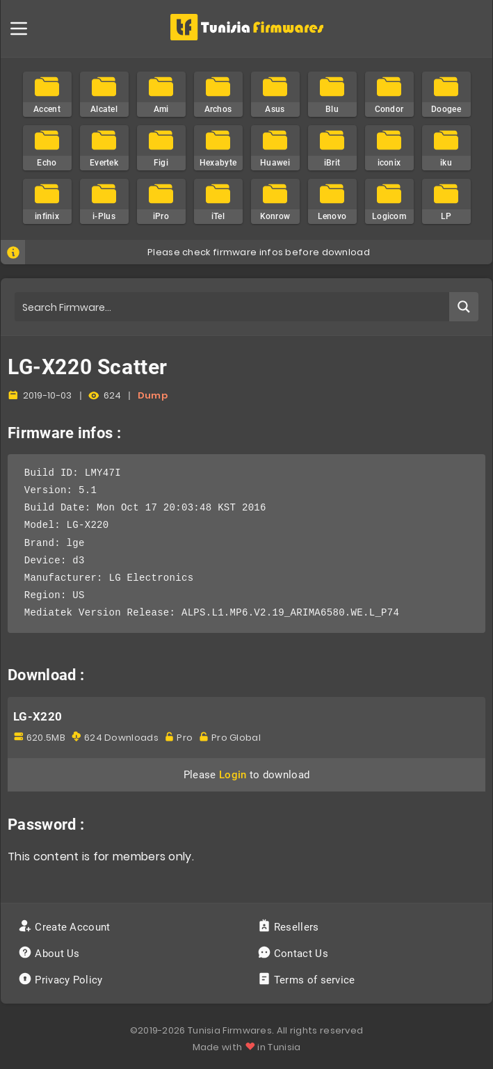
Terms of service (307, 980)
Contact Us (294, 953)
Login (233, 775)
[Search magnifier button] (463, 306)
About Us (50, 953)
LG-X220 (37, 716)
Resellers (289, 927)
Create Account (65, 927)
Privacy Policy (62, 980)
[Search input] (232, 306)
